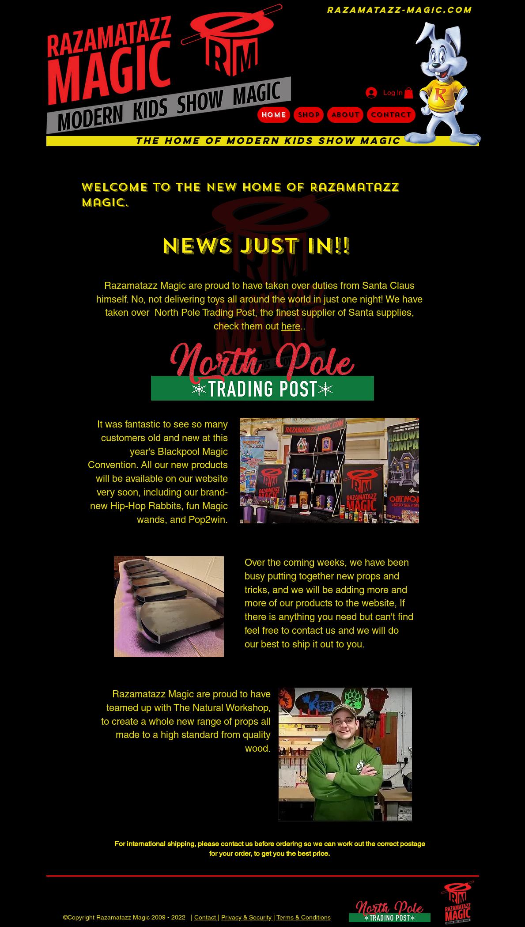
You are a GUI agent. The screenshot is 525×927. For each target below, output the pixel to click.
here (290, 326)
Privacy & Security (247, 917)
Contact (206, 917)
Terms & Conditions (303, 917)
